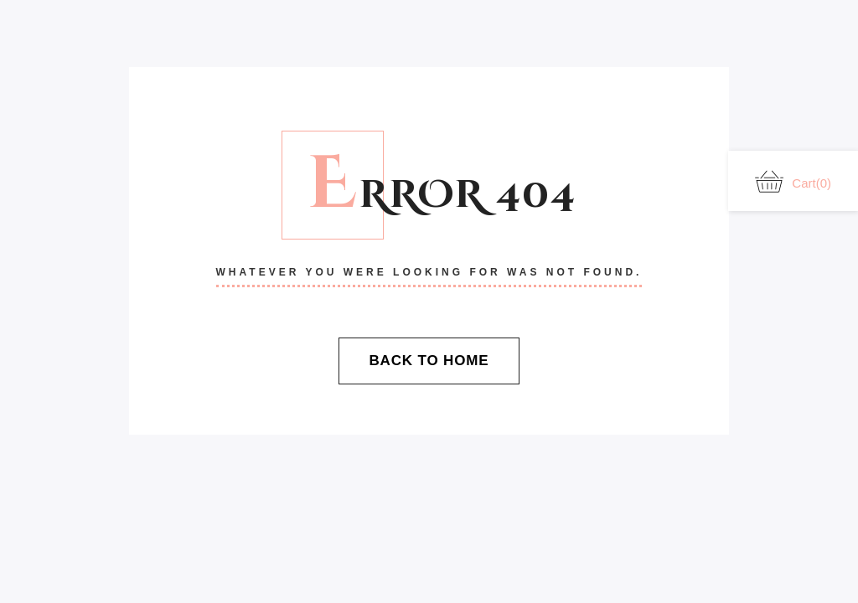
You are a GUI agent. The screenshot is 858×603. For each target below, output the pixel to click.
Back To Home (428, 360)
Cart (793, 182)
